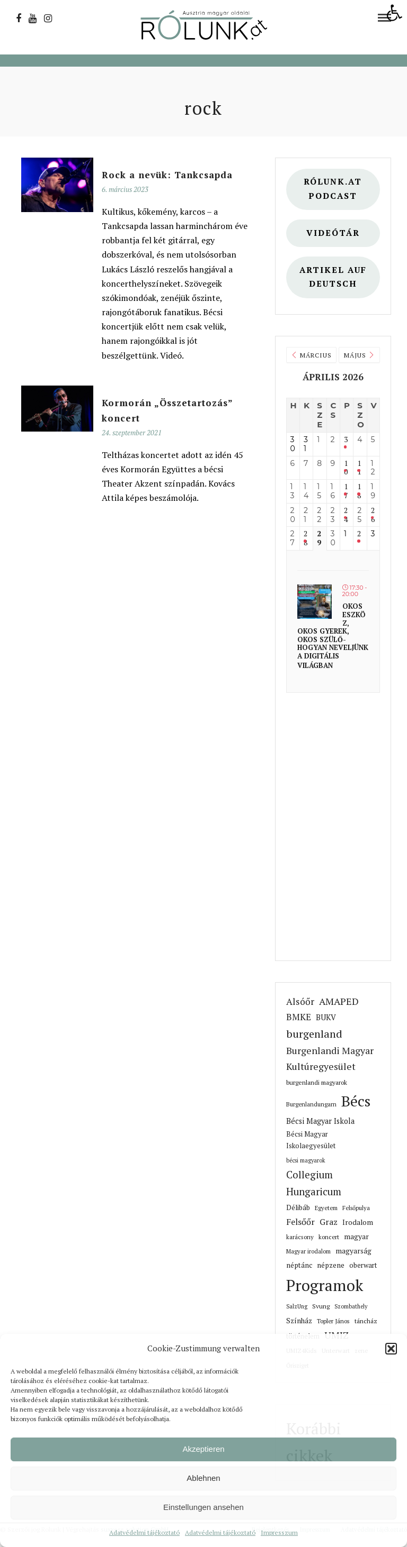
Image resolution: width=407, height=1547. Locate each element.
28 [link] (305, 538)
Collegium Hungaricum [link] (313, 1183)
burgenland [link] (314, 1034)
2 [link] (359, 533)
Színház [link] (299, 1320)
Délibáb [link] (298, 1207)
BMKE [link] (298, 1017)
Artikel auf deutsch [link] (333, 277)
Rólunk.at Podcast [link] (333, 189)
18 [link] (359, 491)
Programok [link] (324, 1285)
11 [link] (359, 468)
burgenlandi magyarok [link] (316, 1082)
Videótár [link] (333, 233)
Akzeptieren (203, 1448)
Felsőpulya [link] (356, 1208)
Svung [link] (321, 1306)
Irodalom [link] (357, 1222)
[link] (394, 12)
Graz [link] (329, 1221)
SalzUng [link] (296, 1306)
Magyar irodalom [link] (308, 1251)
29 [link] (319, 538)
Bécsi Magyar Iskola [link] (320, 1121)
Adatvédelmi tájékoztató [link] (144, 1532)
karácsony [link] (300, 1237)
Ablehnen (203, 1477)
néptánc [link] (299, 1265)
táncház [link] (366, 1321)
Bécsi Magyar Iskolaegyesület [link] (310, 1140)
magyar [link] (356, 1236)
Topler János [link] (333, 1321)
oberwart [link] (363, 1265)
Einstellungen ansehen (203, 1507)
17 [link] (346, 491)
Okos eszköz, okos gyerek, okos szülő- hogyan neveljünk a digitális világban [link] (332, 635)
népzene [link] (330, 1265)
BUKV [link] (326, 1017)
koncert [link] (328, 1237)
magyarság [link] (353, 1251)
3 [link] (346, 439)
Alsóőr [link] (300, 1001)
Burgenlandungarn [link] (311, 1104)
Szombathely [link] (350, 1306)
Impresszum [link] (279, 1532)
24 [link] (346, 515)
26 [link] (373, 515)
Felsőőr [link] (300, 1222)
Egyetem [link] (326, 1208)
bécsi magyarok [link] (305, 1160)
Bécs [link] (355, 1101)
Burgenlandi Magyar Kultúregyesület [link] (330, 1059)
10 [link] (346, 468)
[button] (391, 1348)
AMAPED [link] (339, 1001)
